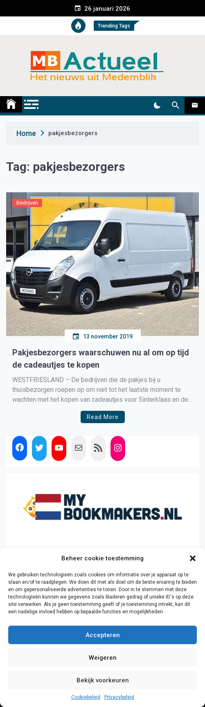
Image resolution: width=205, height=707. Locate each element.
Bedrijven (27, 203)
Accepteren (103, 635)
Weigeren (103, 657)
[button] (193, 558)
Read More (103, 417)
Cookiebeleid (85, 697)
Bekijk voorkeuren (103, 680)
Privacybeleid (119, 697)
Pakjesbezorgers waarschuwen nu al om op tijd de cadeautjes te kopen (100, 359)
